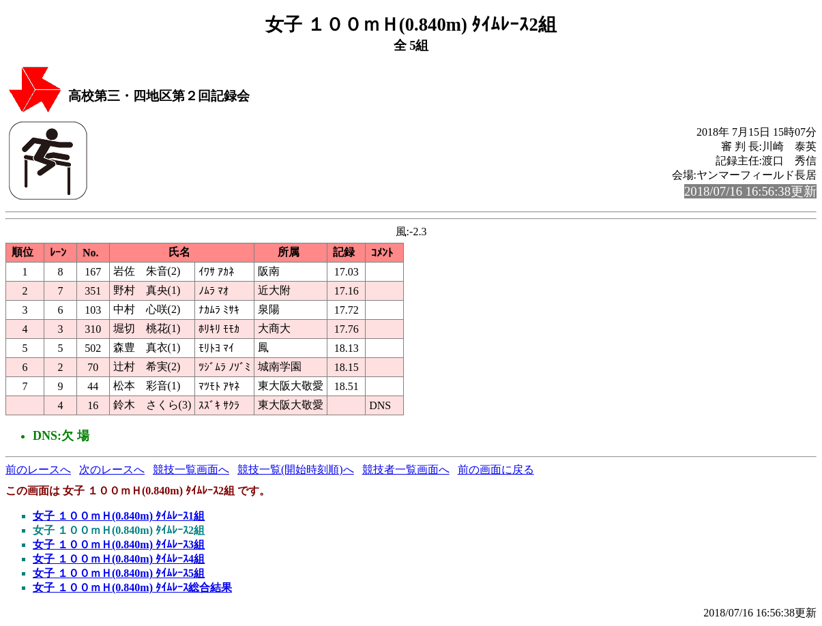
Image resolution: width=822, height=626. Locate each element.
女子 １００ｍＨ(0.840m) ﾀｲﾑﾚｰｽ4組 (119, 559)
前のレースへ (38, 469)
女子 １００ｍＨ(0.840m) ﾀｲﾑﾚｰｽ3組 (119, 544)
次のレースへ (112, 469)
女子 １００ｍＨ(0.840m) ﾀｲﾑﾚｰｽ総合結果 (132, 587)
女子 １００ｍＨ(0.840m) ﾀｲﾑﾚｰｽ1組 (119, 516)
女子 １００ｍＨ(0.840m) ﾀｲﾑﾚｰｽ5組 (119, 573)
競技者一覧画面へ (406, 469)
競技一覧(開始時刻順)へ (295, 469)
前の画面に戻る (496, 469)
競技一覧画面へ (191, 469)
